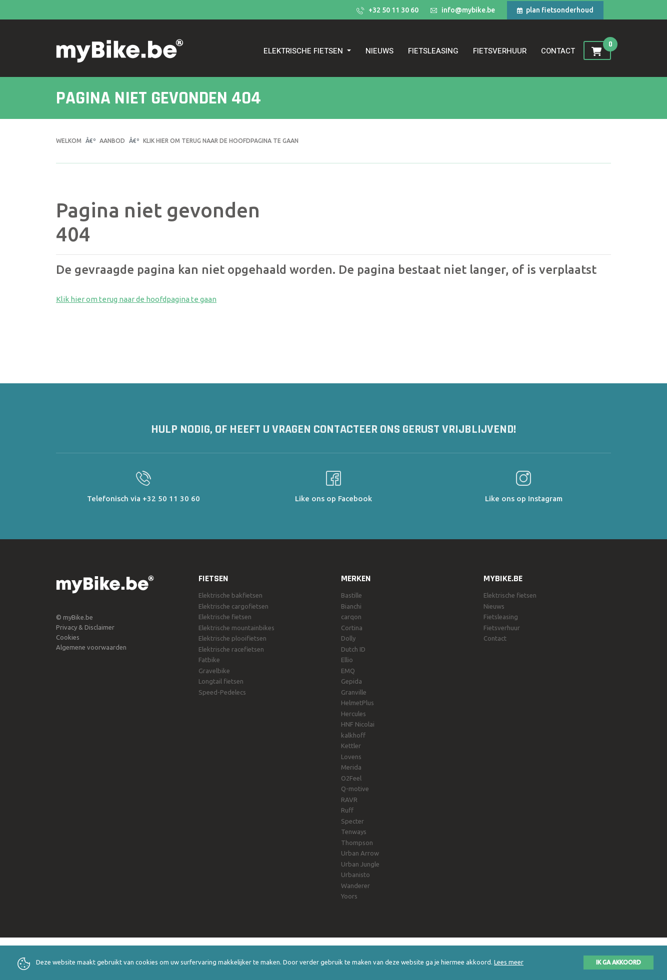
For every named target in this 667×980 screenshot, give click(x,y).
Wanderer (355, 885)
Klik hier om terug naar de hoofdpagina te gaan (220, 140)
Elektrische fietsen (225, 616)
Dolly (348, 638)
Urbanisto (355, 874)
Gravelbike (214, 670)
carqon (351, 616)
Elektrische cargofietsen (233, 606)
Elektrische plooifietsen (232, 638)
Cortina (351, 627)
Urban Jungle (360, 864)
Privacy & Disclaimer (85, 627)
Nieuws (380, 50)
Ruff (347, 810)
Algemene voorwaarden (91, 647)
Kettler (351, 745)
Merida (351, 767)
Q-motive (355, 788)
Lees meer (509, 962)
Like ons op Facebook (333, 487)
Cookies (68, 637)
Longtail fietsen (221, 681)
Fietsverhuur (499, 50)
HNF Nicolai (357, 724)
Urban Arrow (360, 853)
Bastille (351, 595)
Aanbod (112, 140)
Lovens (351, 756)
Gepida (351, 681)
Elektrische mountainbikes (236, 627)
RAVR (349, 799)
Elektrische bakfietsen (230, 595)
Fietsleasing (433, 50)
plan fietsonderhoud (555, 10)
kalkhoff (353, 735)
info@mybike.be (462, 10)
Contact (558, 50)
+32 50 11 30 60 (387, 10)
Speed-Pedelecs (222, 692)
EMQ (348, 670)
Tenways (353, 831)
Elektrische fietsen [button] (304, 50)
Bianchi (351, 606)
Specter (352, 821)
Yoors (349, 896)
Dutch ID (353, 649)
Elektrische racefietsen (231, 649)
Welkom (69, 140)
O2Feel (351, 778)
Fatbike (209, 659)
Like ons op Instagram (523, 487)
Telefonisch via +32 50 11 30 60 (143, 487)
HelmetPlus (357, 702)
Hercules (353, 713)
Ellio (347, 659)
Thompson (357, 842)
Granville (353, 692)
